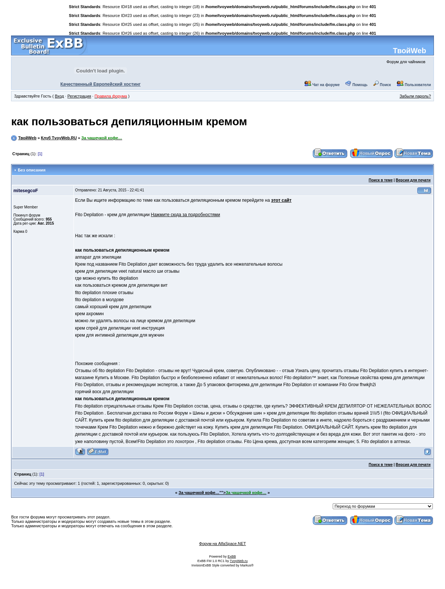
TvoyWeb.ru (238, 561)
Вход (59, 96)
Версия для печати (413, 180)
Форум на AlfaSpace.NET (222, 543)
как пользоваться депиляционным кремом (129, 121)
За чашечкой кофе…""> (223, 492)
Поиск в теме (381, 180)
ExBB (231, 556)
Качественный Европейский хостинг (101, 84)
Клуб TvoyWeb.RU (59, 138)
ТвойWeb (409, 51)
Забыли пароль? (415, 96)
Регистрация (79, 96)
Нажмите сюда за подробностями (185, 214)
